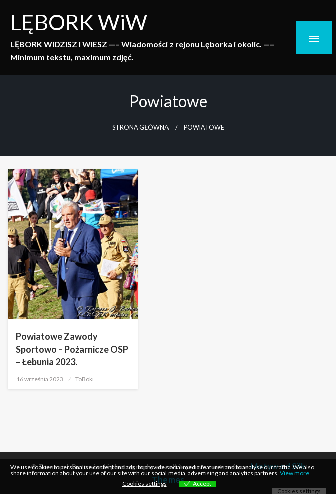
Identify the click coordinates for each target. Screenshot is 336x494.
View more (294, 473)
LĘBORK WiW (78, 22)
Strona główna (140, 127)
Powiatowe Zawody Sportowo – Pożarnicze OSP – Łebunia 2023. (72, 349)
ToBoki (84, 379)
